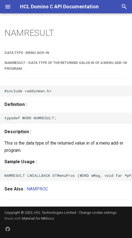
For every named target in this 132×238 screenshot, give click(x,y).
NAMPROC (37, 189)
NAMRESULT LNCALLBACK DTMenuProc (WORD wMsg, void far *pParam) (68, 175)
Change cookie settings (98, 212)
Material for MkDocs (38, 218)
